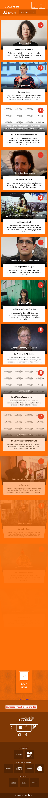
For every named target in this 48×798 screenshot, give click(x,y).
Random (26, 12)
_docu (11, 6)
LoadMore (24, 680)
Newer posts (24, 699)
